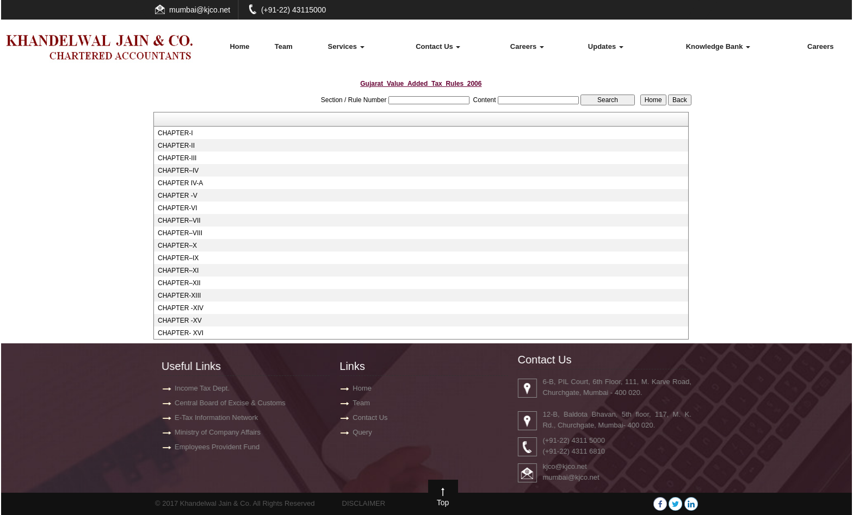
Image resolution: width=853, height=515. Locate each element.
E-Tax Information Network (210, 417)
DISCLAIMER (363, 503)
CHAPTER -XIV (180, 308)
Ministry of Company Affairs (212, 432)
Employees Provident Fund (211, 447)
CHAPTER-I (175, 133)
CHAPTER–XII (179, 283)
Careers (527, 46)
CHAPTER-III (177, 158)
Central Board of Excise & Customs (224, 403)
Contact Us (438, 46)
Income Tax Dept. (196, 388)
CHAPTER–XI (178, 270)
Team (284, 46)
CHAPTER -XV (180, 320)
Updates (605, 46)
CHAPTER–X (177, 245)
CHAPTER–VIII (180, 233)
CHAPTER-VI (177, 208)
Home (239, 46)
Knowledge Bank (718, 46)
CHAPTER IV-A (180, 183)
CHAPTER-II (176, 145)
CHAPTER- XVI (180, 333)
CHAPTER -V (177, 195)
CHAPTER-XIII (179, 295)
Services (346, 46)
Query (362, 432)
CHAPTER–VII (179, 220)
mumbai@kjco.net (199, 9)
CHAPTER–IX (178, 258)
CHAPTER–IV (178, 170)
